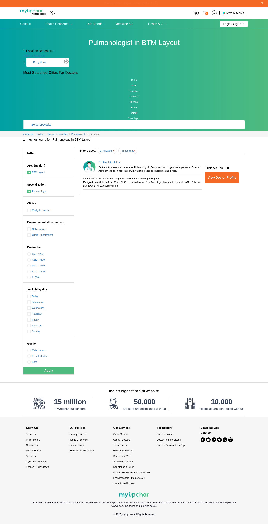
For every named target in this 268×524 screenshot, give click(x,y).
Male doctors (36, 350)
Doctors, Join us (165, 434)
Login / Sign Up (233, 24)
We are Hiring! (33, 450)
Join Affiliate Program (124, 483)
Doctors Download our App (171, 445)
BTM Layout (36, 172)
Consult (25, 24)
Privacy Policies (78, 434)
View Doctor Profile (222, 177)
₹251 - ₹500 (36, 260)
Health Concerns (56, 24)
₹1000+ (33, 277)
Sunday (33, 331)
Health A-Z (156, 24)
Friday (33, 320)
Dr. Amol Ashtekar (109, 162)
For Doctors (164, 427)
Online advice (36, 229)
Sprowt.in (31, 456)
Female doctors (37, 356)
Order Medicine (121, 434)
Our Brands (94, 24)
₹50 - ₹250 (35, 254)
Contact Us (32, 445)
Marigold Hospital (38, 210)
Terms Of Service (79, 439)
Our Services (121, 427)
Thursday (34, 314)
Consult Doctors (121, 439)
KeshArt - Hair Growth (37, 467)
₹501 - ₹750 (36, 265)
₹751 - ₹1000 (36, 271)
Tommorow (35, 302)
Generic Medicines (122, 450)
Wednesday (35, 308)
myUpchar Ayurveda (36, 461)
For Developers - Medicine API (129, 478)
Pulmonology (36, 191)
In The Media (33, 439)
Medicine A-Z (125, 24)
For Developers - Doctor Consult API (132, 472)
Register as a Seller (123, 467)
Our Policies (78, 427)
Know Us (32, 427)
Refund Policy (77, 445)
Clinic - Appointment (40, 235)
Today (32, 296)
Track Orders (120, 445)
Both (32, 362)
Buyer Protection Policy (82, 450)
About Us (31, 434)
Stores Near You (121, 456)
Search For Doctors (123, 461)
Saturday (34, 325)
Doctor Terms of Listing (169, 439)
